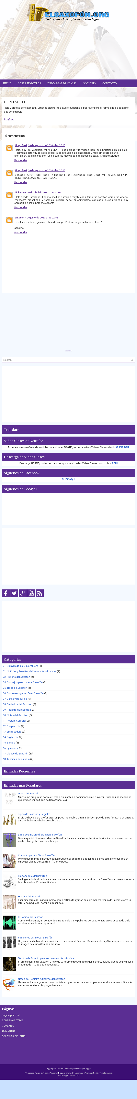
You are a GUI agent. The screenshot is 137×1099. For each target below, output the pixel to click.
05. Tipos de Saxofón (15, 687)
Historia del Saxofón (29, 896)
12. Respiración (11, 726)
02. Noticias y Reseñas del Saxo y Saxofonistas (29, 671)
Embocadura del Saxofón (32, 875)
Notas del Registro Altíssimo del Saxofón (41, 978)
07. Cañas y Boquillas (15, 698)
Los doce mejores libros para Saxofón (40, 834)
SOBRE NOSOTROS (13, 1020)
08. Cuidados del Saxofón (17, 704)
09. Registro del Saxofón (17, 709)
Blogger (87, 1068)
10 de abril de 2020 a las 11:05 (44, 192)
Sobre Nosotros (29, 83)
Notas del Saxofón (28, 793)
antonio (19, 217)
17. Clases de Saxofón (15, 753)
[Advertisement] (68, 50)
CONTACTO (14, 102)
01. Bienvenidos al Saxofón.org (20, 665)
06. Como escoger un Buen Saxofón (23, 693)
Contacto (109, 83)
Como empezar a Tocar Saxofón (36, 855)
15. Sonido (9, 742)
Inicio (7, 83)
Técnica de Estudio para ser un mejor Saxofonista (46, 958)
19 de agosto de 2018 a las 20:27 (46, 170)
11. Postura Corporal (14, 720)
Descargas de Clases (61, 83)
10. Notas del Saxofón (15, 715)
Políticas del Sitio (16, 91)
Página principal (11, 1015)
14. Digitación (10, 737)
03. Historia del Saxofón (16, 676)
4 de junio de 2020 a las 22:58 (41, 217)
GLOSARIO (8, 1025)
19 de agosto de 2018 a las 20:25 (46, 145)
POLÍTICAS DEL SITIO (14, 1036)
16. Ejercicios (10, 748)
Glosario (89, 83)
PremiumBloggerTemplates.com (99, 1073)
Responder (20, 160)
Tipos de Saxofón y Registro (34, 814)
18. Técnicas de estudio (16, 759)
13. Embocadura (12, 731)
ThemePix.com (50, 1073)
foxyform (9, 119)
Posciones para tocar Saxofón (35, 937)
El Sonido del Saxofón (30, 917)
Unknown (20, 192)
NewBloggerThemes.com (68, 1075)
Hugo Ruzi (21, 145)
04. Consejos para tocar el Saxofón (23, 682)
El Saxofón (67, 1068)
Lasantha (79, 1073)
